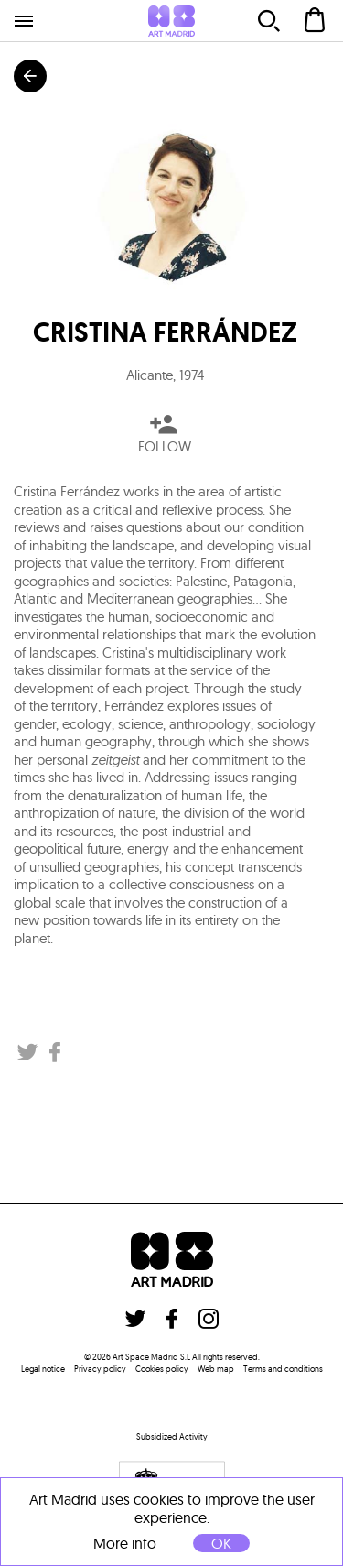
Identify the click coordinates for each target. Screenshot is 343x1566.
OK (221, 1543)
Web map (216, 1369)
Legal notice (43, 1369)
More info (124, 1543)
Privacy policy (100, 1369)
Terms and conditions (283, 1369)
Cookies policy (161, 1369)
